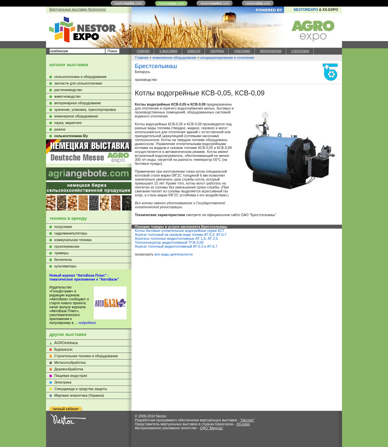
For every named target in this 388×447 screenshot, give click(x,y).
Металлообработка (69, 362)
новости (193, 51)
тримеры (61, 253)
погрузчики (63, 227)
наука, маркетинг (68, 123)
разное (59, 129)
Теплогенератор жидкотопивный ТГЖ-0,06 (169, 242)
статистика (300, 51)
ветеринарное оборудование (77, 103)
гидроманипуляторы (70, 233)
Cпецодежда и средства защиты (80, 389)
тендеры (217, 51)
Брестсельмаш (156, 65)
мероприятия (270, 51)
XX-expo (243, 424)
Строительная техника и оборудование (86, 356)
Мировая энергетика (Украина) (79, 395)
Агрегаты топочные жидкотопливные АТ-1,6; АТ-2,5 (176, 238)
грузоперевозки (66, 246)
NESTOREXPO (306, 10)
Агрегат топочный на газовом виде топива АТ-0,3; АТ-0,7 (181, 234)
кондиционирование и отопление (227, 58)
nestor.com (128, 3)
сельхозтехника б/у (71, 136)
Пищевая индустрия (70, 376)
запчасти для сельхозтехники (78, 83)
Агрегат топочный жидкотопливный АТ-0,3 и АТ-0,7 (176, 246)
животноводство (67, 96)
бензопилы (63, 259)
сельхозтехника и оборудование (80, 77)
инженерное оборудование (76, 116)
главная (143, 51)
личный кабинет (66, 409)
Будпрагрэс (63, 349)
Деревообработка (68, 369)
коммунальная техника (72, 240)
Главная (142, 58)
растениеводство (68, 90)
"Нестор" (247, 420)
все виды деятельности (174, 254)
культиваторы (65, 266)
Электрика (62, 382)
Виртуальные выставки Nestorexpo (77, 9)
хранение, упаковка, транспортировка (85, 110)
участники (242, 51)
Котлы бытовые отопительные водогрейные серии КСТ (179, 231)
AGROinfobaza (66, 343)
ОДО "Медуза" (211, 428)
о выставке (168, 51)
